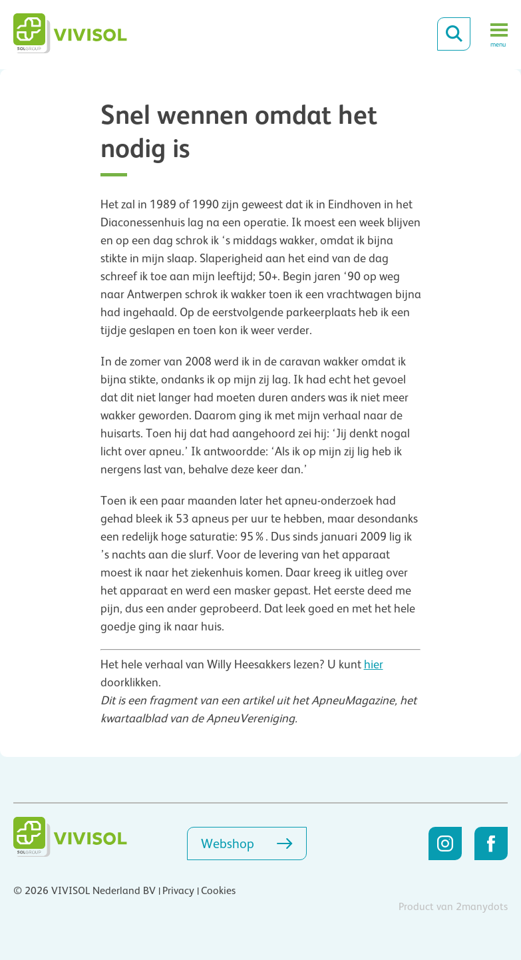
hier (373, 664)
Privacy (178, 891)
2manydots (482, 907)
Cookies (218, 891)
